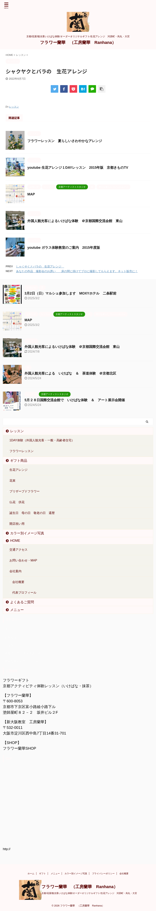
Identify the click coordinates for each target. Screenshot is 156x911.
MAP (31, 194)
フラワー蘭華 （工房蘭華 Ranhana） (78, 42)
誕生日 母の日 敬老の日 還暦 (32, 513)
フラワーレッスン (21, 451)
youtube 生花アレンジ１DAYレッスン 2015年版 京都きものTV (77, 167)
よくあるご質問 (22, 602)
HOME (15, 541)
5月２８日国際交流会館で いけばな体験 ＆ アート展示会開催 (75, 400)
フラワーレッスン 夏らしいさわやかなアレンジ (64, 141)
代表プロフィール (24, 592)
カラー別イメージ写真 (27, 533)
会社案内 (15, 571)
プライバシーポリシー (103, 873)
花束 (12, 480)
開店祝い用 (17, 523)
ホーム (31, 873)
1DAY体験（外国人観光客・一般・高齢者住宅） (42, 440)
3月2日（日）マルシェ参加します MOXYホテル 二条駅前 (70, 293)
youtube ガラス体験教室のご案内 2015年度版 (63, 248)
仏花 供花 (17, 502)
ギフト (42, 873)
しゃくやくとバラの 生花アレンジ (40, 266)
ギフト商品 (18, 460)
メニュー (17, 610)
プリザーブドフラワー (24, 491)
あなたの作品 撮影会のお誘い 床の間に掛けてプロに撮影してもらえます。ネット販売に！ (77, 271)
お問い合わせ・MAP (23, 560)
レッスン (14, 106)
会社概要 (18, 582)
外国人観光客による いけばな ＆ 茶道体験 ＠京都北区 (70, 373)
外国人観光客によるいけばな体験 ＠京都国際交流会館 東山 (74, 221)
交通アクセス (18, 549)
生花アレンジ (18, 469)
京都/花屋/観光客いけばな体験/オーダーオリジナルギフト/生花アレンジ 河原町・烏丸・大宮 (89, 893)
